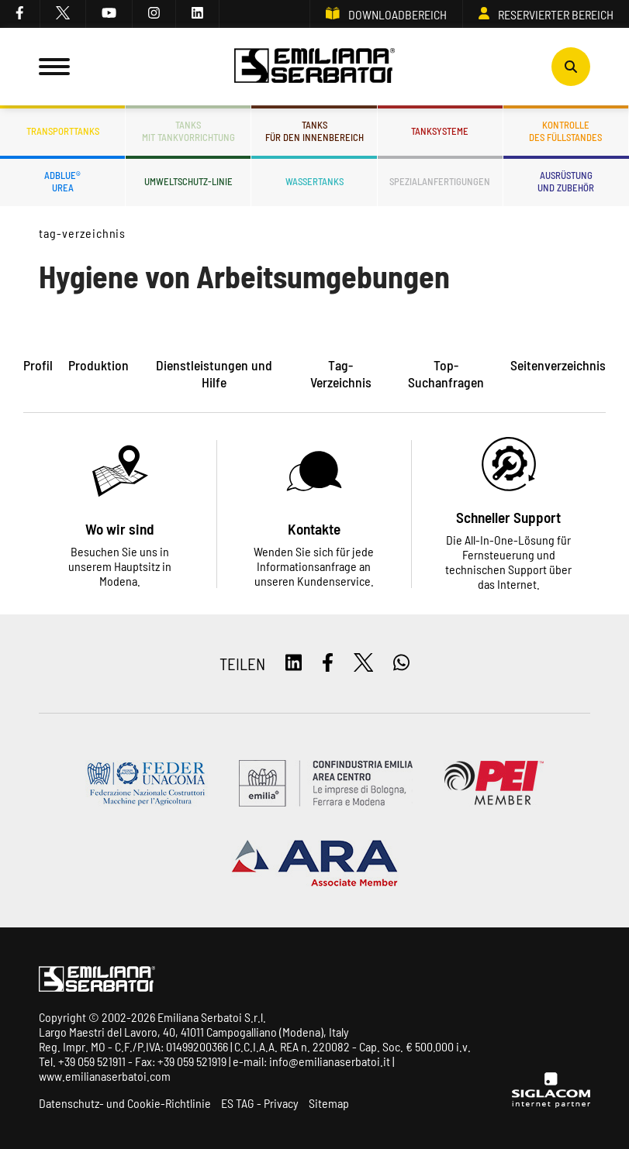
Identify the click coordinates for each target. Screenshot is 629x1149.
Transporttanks (62, 131)
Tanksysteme (439, 131)
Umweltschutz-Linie (188, 181)
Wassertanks (314, 181)
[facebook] (20, 14)
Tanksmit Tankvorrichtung (188, 131)
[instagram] (154, 14)
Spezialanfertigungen (439, 181)
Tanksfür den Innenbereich (314, 131)
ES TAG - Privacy (260, 1103)
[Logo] (315, 66)
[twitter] (63, 14)
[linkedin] (197, 14)
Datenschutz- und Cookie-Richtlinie (125, 1103)
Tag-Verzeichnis (82, 232)
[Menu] (54, 66)
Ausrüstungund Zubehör (565, 181)
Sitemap (329, 1103)
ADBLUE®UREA (62, 181)
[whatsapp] (401, 663)
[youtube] (109, 14)
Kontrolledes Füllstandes (565, 131)
